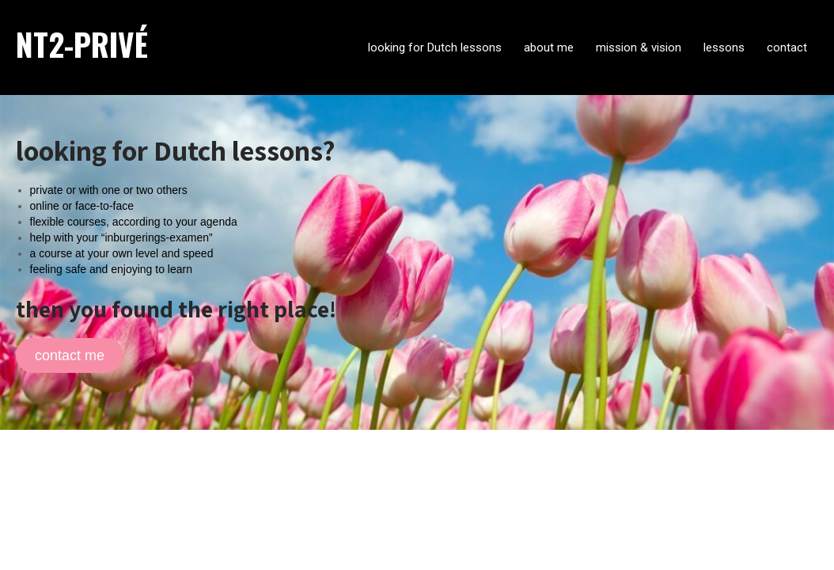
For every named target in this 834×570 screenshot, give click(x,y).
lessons (724, 47)
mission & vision (638, 47)
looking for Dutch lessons (435, 47)
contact (787, 47)
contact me (69, 355)
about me (549, 47)
